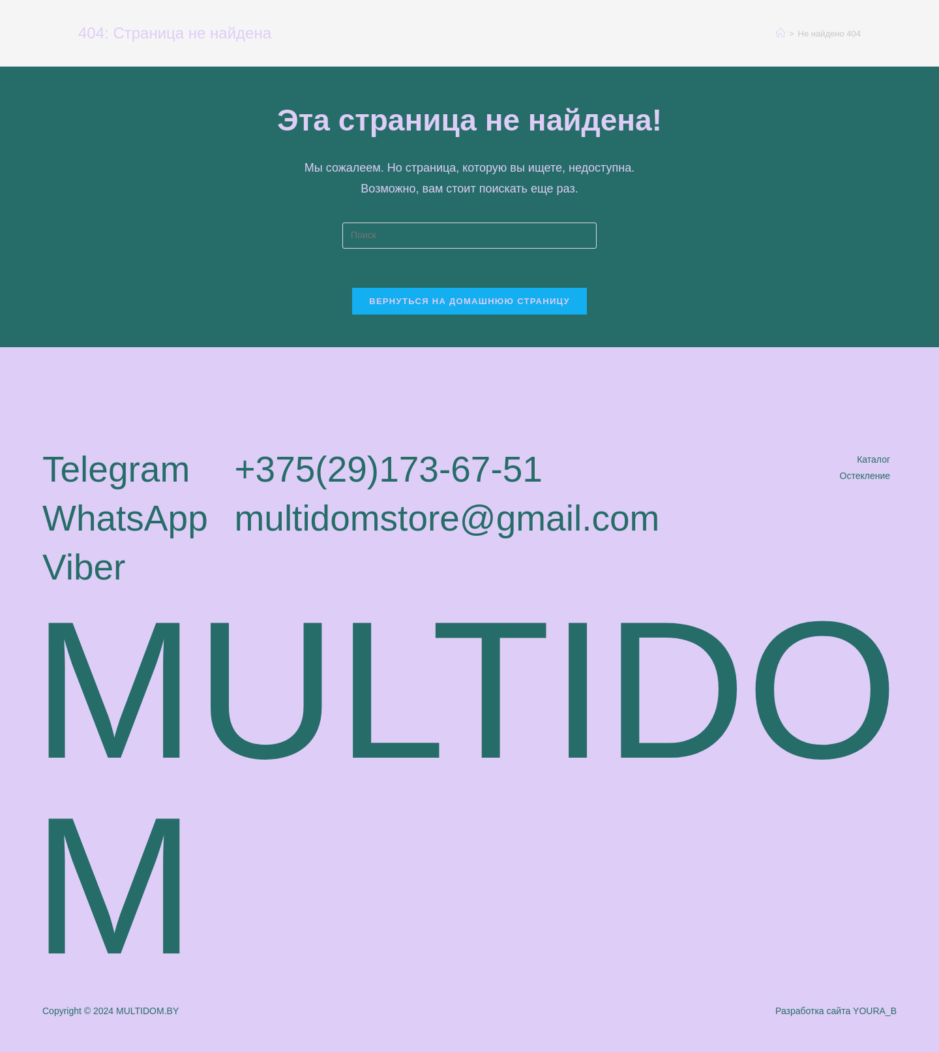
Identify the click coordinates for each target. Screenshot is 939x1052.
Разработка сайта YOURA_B (836, 1011)
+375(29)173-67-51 (388, 469)
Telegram (116, 469)
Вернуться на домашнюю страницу (469, 301)
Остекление (865, 476)
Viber (83, 567)
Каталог (873, 459)
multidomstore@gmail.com (446, 518)
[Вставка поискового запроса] (469, 236)
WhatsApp (125, 518)
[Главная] (780, 33)
